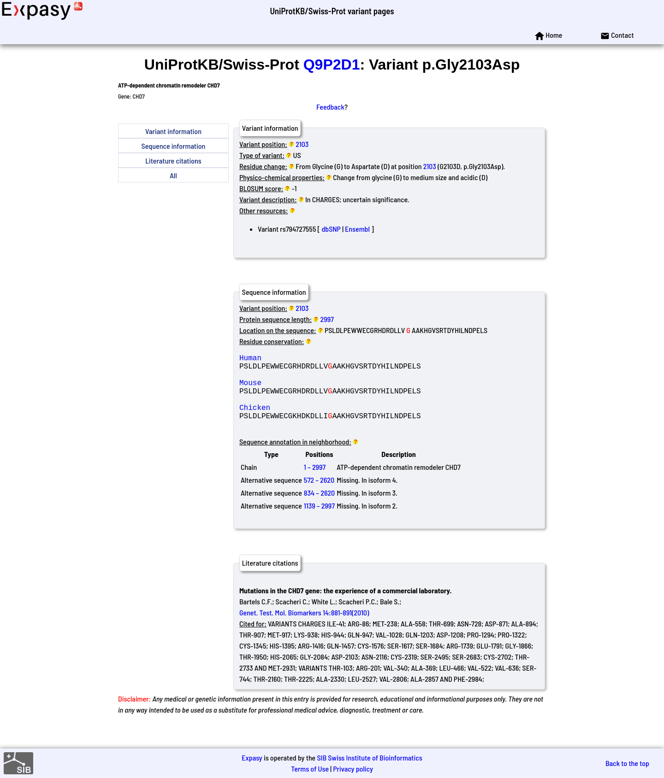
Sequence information (174, 145)
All (173, 175)
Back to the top (627, 763)
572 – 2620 (319, 496)
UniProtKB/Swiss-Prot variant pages (332, 11)
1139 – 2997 (319, 522)
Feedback (330, 106)
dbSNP (331, 228)
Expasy (252, 757)
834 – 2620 (319, 509)
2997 (327, 319)
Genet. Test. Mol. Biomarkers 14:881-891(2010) (304, 629)
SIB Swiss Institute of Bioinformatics (369, 757)
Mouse (305, 390)
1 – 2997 (315, 483)
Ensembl (357, 228)
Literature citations (173, 160)
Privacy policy (353, 768)
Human (305, 359)
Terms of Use (310, 768)
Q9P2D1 (331, 64)
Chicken (305, 420)
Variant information (173, 131)
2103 (302, 144)
